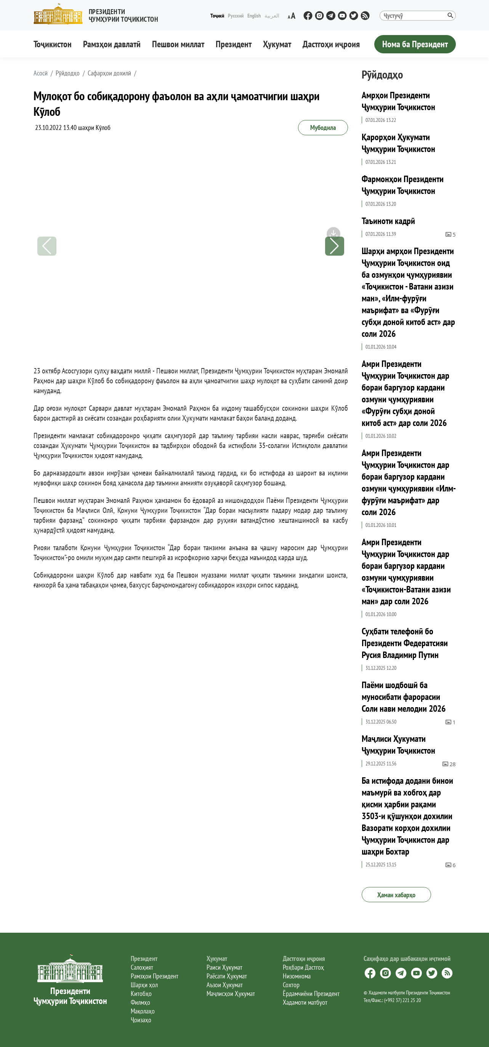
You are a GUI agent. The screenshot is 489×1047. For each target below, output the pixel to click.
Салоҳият (142, 967)
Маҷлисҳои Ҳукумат (231, 993)
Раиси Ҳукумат (224, 967)
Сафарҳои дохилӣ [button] (109, 73)
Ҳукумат (277, 44)
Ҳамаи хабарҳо (396, 894)
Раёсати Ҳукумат (227, 976)
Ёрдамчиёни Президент (311, 993)
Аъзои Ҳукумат (225, 984)
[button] (99, 14)
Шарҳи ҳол (144, 984)
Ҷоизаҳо (141, 1019)
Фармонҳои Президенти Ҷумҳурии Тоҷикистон (403, 185)
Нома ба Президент (415, 44)
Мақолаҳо (143, 1011)
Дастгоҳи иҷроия (331, 44)
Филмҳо (140, 1002)
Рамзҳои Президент (154, 976)
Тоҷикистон (53, 44)
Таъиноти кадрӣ (388, 221)
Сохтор (291, 984)
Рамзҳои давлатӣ (112, 44)
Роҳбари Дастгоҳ (303, 967)
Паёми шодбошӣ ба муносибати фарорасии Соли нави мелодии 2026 (404, 696)
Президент (234, 44)
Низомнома (297, 976)
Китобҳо (141, 993)
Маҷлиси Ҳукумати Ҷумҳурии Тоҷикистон (398, 744)
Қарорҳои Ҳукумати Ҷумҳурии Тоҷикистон (398, 143)
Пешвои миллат (178, 44)
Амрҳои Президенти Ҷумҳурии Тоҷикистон (398, 101)
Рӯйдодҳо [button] (68, 73)
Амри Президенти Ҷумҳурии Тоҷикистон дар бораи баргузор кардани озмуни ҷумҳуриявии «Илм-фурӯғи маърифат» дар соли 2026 (409, 482)
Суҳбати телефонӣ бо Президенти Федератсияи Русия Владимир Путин (405, 643)
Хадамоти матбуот (305, 1002)
